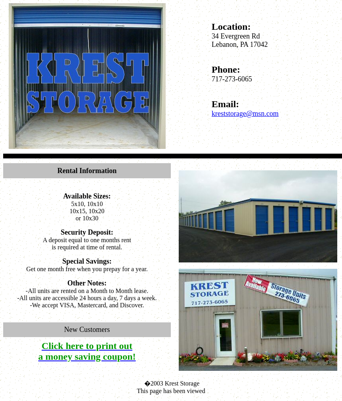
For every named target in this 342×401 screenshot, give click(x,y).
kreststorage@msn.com (245, 114)
